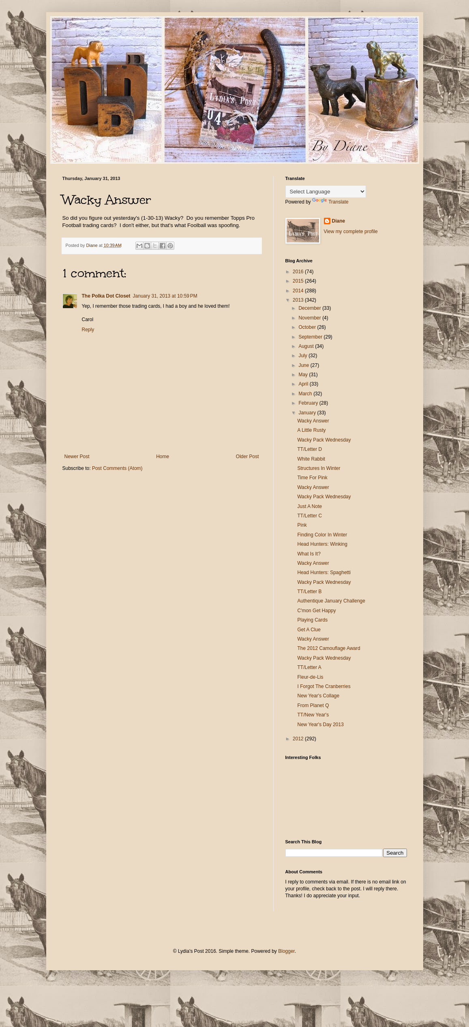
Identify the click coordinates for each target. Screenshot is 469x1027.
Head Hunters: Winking (322, 544)
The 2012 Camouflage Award (328, 648)
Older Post (247, 456)
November (310, 318)
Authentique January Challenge (331, 601)
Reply (88, 329)
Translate (330, 202)
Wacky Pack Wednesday (324, 440)
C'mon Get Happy (316, 610)
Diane (338, 221)
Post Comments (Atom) (117, 468)
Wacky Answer (313, 421)
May (303, 374)
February (308, 403)
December (310, 308)
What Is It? (308, 554)
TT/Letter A (309, 667)
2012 (299, 739)
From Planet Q (313, 705)
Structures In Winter (318, 468)
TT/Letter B (309, 591)
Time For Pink (312, 477)
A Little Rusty (311, 430)
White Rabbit (311, 459)
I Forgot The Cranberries (323, 686)
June (304, 365)
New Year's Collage (318, 696)
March (305, 394)
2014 (299, 291)
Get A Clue (308, 629)
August (306, 346)
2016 (299, 271)
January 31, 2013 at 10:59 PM (165, 296)
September (310, 337)
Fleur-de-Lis (310, 677)
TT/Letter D (309, 449)
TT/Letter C (309, 516)
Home (162, 456)
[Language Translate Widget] (325, 191)
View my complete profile (351, 231)
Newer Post (77, 456)
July (303, 355)
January (307, 413)
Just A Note (309, 506)
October (307, 327)
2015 (299, 281)
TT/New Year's (313, 715)
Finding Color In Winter (322, 535)
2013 (299, 300)
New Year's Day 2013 (320, 724)
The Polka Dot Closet (106, 296)
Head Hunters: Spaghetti (323, 572)
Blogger (286, 951)
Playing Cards (312, 620)
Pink (301, 525)
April (303, 384)
